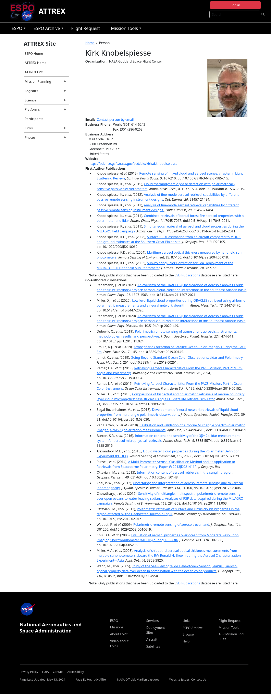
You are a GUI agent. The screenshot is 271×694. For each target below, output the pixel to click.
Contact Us (198, 679)
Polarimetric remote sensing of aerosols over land (171, 524)
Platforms (45, 110)
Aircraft (152, 639)
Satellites (153, 646)
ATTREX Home (35, 62)
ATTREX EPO (34, 72)
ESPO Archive (48, 29)
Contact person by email (115, 119)
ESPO (18, 29)
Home (90, 43)
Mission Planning (45, 82)
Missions (116, 627)
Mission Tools (125, 29)
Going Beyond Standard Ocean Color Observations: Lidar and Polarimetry (187, 357)
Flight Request (85, 28)
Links (45, 129)
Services (152, 620)
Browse (188, 634)
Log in (235, 5)
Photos (45, 138)
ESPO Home (34, 53)
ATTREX (51, 11)
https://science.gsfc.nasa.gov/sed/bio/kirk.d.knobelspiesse (133, 163)
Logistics (45, 92)
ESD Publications (187, 275)
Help (186, 641)
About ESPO (119, 634)
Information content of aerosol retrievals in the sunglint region (184, 472)
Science (45, 101)
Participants (34, 119)
